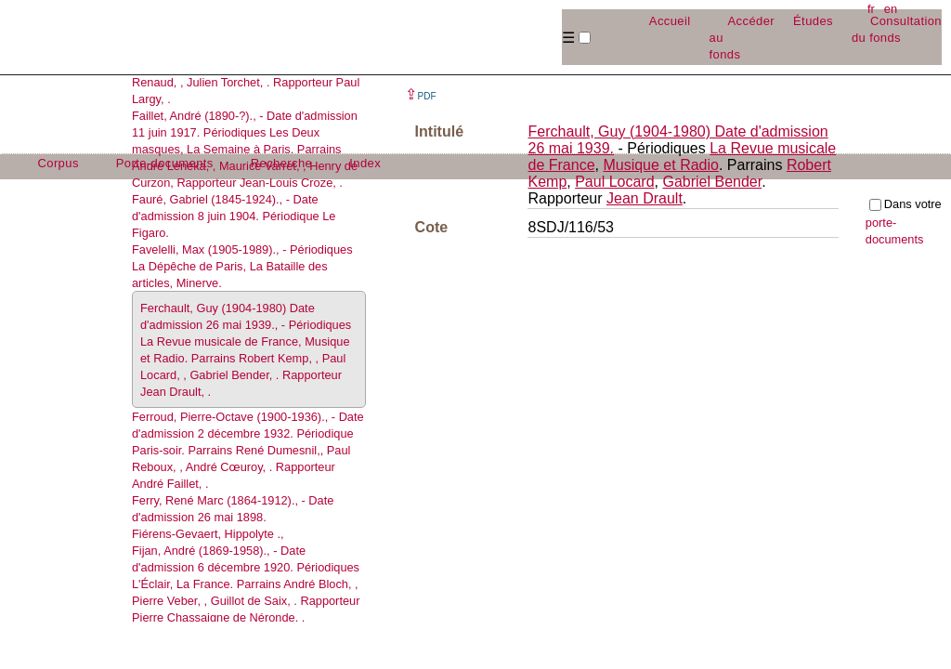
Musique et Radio (661, 165)
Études (813, 21)
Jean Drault (644, 198)
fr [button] (871, 9)
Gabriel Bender (712, 182)
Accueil (670, 21)
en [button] (890, 9)
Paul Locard (614, 182)
